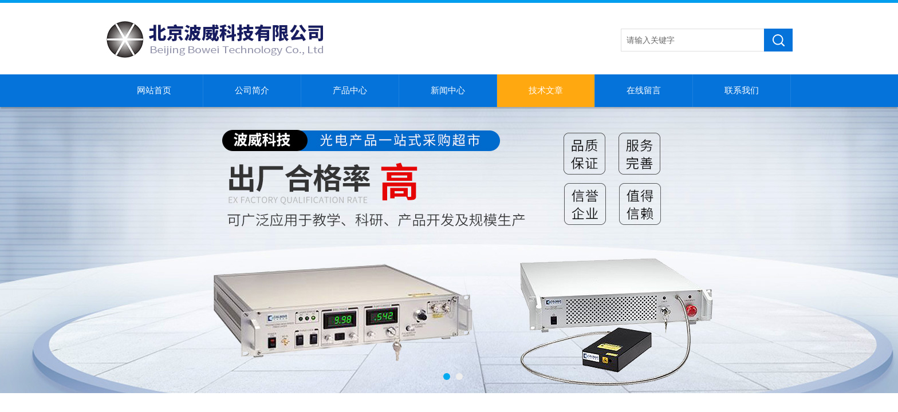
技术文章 (546, 90)
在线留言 (644, 90)
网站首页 (154, 90)
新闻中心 (448, 90)
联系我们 (741, 90)
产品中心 (350, 90)
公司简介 (252, 90)
